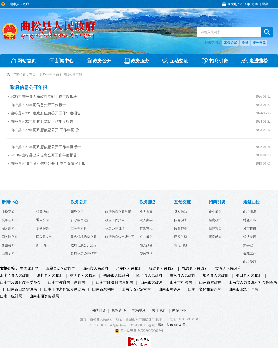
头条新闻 (8, 220)
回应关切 (180, 237)
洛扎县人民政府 (50, 275)
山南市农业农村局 (136, 289)
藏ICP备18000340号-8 (173, 325)
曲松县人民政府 (183, 275)
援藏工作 (249, 253)
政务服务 (148, 202)
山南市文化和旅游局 (204, 289)
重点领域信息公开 (84, 237)
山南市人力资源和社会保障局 (253, 282)
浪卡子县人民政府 (15, 275)
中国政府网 (29, 268)
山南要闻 (8, 253)
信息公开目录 (115, 228)
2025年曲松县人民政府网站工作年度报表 (43, 96)
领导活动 (42, 212)
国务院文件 (44, 237)
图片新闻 (8, 228)
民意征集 (180, 228)
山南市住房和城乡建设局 (64, 289)
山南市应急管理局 (243, 289)
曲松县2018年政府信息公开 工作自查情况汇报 (47, 163)
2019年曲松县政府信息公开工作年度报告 (43, 155)
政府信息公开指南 (84, 253)
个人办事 (146, 212)
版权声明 (118, 310)
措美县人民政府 (83, 275)
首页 (32, 74)
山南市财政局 (210, 282)
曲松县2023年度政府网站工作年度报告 (41, 121)
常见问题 (180, 245)
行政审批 (146, 228)
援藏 (245, 42)
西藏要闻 (8, 245)
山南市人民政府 (95, 268)
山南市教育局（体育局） (68, 282)
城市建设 (249, 228)
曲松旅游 (249, 262)
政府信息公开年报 (28, 87)
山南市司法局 (181, 282)
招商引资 (217, 202)
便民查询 (146, 253)
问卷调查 (180, 220)
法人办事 (146, 220)
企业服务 (215, 212)
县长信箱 (180, 212)
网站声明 (179, 310)
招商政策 (215, 220)
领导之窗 (77, 212)
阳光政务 (146, 245)
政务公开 (45, 74)
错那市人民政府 (116, 275)
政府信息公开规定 (84, 245)
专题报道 (42, 228)
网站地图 (139, 310)
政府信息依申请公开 (119, 237)
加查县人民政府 (216, 275)
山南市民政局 (151, 282)
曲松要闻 (8, 212)
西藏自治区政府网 (60, 268)
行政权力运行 (80, 220)
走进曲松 (251, 202)
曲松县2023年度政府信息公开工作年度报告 (45, 113)
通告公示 (42, 220)
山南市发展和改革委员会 (20, 282)
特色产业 (249, 220)
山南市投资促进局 (44, 296)
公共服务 (146, 237)
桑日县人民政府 (249, 275)
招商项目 (215, 228)
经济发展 (249, 237)
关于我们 (159, 310)
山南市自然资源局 (22, 289)
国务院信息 (10, 237)
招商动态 (215, 237)
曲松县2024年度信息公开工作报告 (38, 105)
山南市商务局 (169, 289)
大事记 (248, 245)
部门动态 (42, 245)
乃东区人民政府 (129, 268)
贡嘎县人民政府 (228, 268)
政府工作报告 (115, 220)
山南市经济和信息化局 (114, 282)
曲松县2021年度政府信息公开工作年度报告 (45, 147)
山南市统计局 (11, 296)
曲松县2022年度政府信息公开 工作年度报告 (46, 130)
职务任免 (259, 42)
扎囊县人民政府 (195, 268)
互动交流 (182, 202)
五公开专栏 (79, 228)
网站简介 (98, 310)
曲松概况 (249, 212)
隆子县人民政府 (149, 275)
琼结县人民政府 (162, 268)
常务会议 (230, 42)
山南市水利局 (103, 289)
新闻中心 (10, 202)
